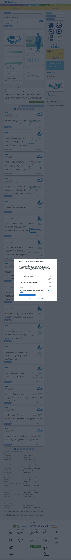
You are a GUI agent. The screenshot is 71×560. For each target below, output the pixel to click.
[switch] (49, 279)
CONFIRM (27, 294)
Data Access (35, 298)
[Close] (55, 261)
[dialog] (35, 280)
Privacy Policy (41, 298)
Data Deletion (29, 298)
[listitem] (35, 276)
